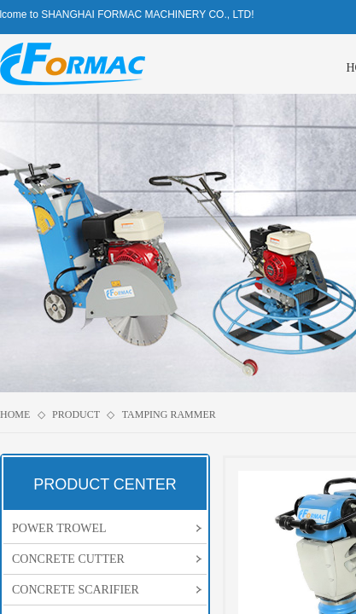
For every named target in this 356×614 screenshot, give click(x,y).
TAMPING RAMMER (169, 414)
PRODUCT (76, 414)
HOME (15, 414)
